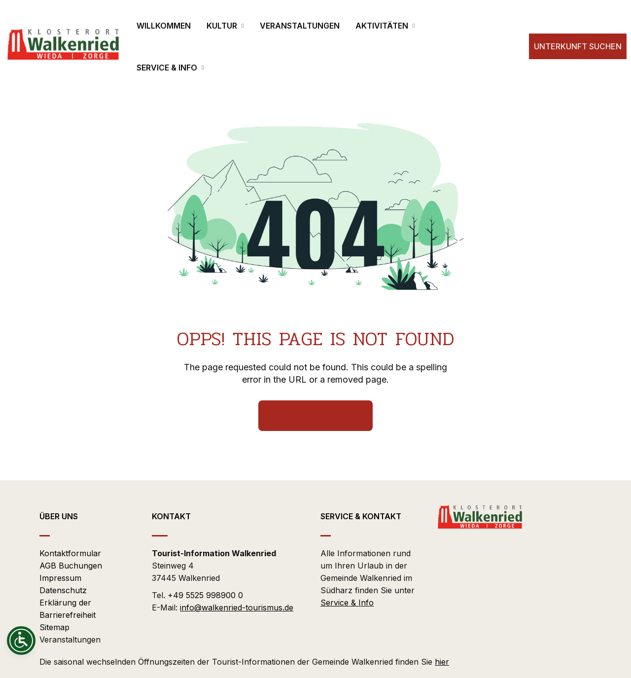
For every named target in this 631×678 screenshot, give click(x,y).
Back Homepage (315, 416)
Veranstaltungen (70, 639)
